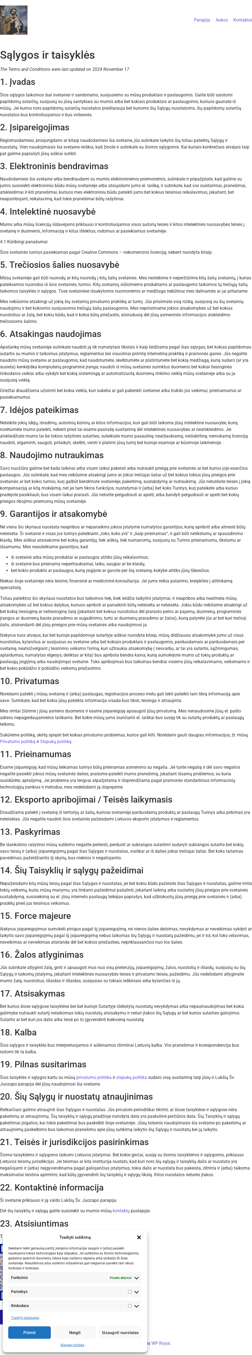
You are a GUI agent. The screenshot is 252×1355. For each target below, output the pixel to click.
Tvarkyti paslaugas (25, 1318)
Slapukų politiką (55, 741)
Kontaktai (242, 20)
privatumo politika (94, 1077)
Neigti (75, 1332)
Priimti (29, 1332)
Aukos (222, 20)
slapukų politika (131, 1077)
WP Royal (160, 1343)
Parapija (202, 20)
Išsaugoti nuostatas (120, 1332)
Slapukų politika (72, 1345)
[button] (139, 1237)
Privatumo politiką (17, 741)
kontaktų (121, 1210)
